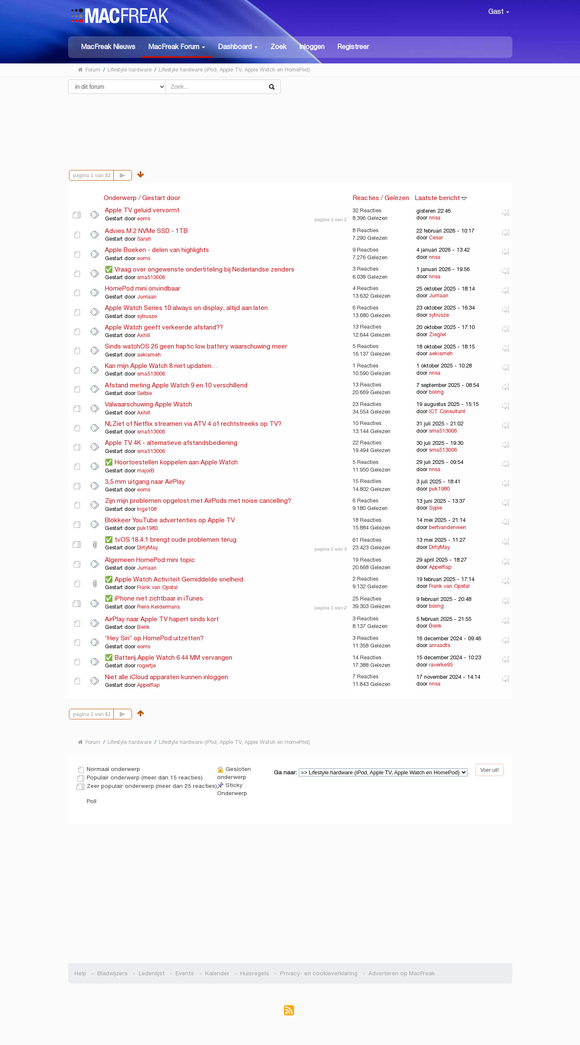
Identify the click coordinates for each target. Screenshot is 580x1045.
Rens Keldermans (158, 606)
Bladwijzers (112, 973)
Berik (143, 627)
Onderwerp (120, 198)
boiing (436, 392)
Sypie (435, 508)
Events (185, 973)
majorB (145, 470)
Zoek (278, 46)
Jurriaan (147, 296)
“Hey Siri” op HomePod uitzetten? (154, 638)
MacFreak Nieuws (108, 46)
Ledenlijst (152, 973)
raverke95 (441, 664)
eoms (143, 218)
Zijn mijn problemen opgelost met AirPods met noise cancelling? (198, 500)
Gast (498, 11)
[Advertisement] (290, 124)
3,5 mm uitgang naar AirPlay (145, 481)
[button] (177, 47)
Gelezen (397, 198)
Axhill (143, 335)
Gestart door (161, 198)
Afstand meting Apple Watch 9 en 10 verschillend (176, 385)
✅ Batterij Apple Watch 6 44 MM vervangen (168, 657)
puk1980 (439, 488)
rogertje (146, 665)
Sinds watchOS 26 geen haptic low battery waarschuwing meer (196, 346)
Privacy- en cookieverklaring (318, 973)
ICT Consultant (447, 411)
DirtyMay (147, 547)
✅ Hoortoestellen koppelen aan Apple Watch (171, 462)
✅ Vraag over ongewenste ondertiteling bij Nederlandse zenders (199, 269)
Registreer (353, 46)
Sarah (144, 239)
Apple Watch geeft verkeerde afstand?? (164, 327)
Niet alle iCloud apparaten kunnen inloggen (166, 677)
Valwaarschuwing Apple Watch (148, 404)
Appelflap (440, 567)
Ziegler (437, 334)
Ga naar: (285, 772)
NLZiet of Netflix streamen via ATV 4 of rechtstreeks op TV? (193, 424)
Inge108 (147, 509)
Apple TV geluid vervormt (142, 210)
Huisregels (254, 973)
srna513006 (151, 277)
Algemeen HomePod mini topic (150, 560)
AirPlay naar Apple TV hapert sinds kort (162, 619)
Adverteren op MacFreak (401, 973)
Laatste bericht (441, 198)
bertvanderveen (447, 527)
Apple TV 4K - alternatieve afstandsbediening (171, 443)
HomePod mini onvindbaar (142, 288)
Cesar (436, 237)
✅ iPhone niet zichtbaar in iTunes (154, 598)
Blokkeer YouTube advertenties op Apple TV (170, 520)
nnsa (434, 217)
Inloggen (311, 46)
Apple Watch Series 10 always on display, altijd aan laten (186, 308)
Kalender (217, 973)
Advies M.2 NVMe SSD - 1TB (146, 231)
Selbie (144, 393)
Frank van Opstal (157, 587)
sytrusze (147, 316)
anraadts (439, 645)
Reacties (365, 198)
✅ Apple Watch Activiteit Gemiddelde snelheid (174, 579)
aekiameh (149, 354)
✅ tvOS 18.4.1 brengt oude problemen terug (170, 539)
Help (80, 973)
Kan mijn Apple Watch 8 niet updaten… (161, 366)
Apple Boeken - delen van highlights (157, 250)
